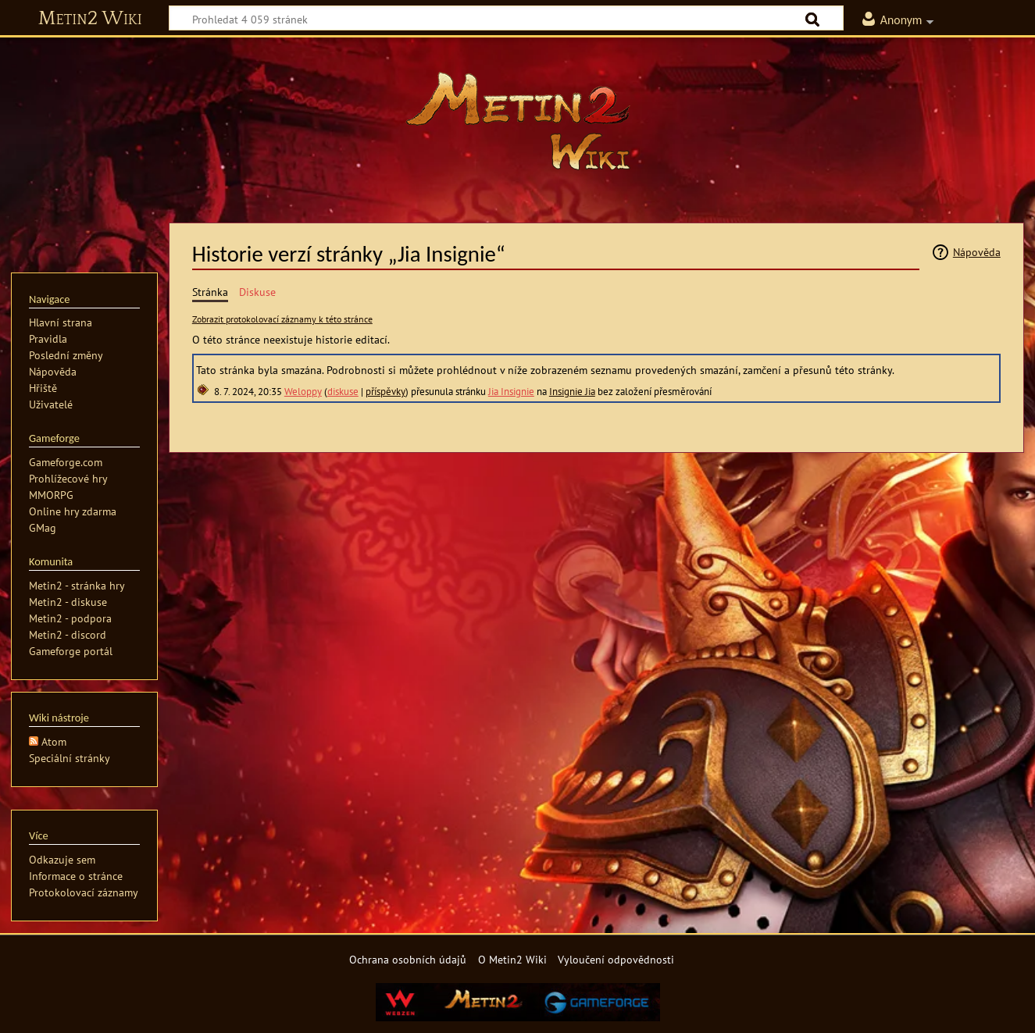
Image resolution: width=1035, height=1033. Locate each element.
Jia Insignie (511, 391)
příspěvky (385, 391)
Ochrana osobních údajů (407, 959)
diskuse (343, 391)
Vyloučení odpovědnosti (616, 959)
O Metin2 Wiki (512, 959)
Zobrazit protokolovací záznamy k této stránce (282, 319)
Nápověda (977, 251)
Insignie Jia (572, 391)
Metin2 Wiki (90, 19)
